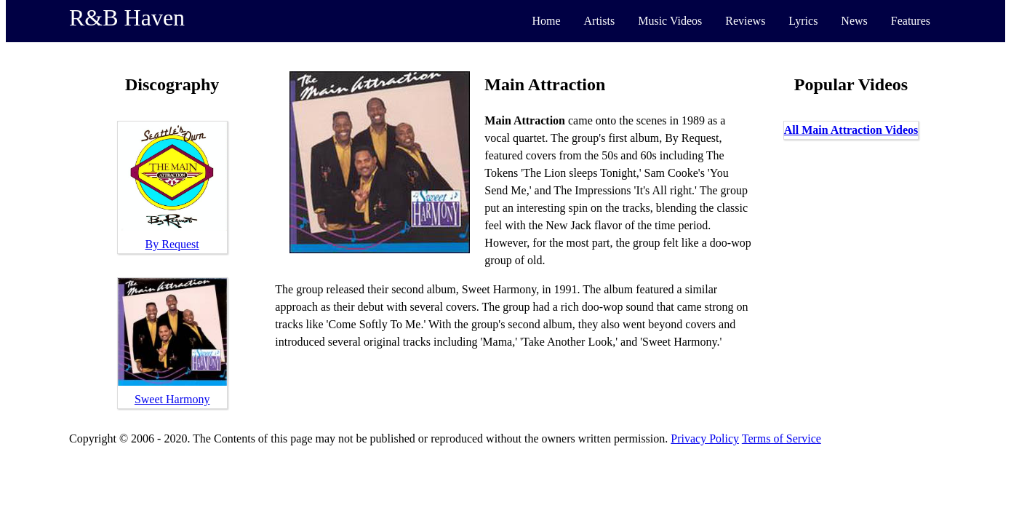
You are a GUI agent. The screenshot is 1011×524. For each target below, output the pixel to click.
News (854, 21)
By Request (172, 244)
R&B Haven (127, 17)
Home (546, 21)
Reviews (745, 21)
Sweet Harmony (172, 399)
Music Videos (670, 21)
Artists (599, 21)
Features (910, 21)
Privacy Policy (705, 438)
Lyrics (803, 21)
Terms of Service (781, 438)
